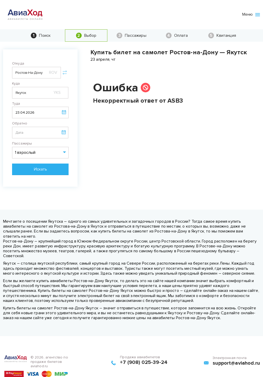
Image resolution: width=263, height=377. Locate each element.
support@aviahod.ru (236, 363)
